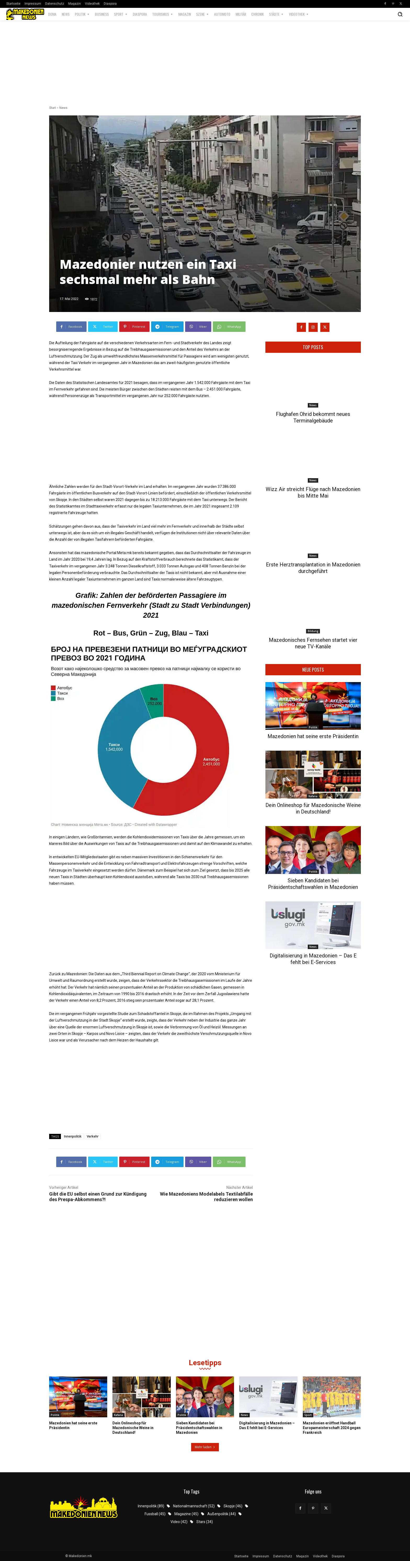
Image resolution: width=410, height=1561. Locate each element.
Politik (313, 727)
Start (52, 108)
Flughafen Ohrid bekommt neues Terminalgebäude (313, 417)
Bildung (313, 631)
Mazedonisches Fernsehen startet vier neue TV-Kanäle (313, 643)
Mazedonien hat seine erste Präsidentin (312, 736)
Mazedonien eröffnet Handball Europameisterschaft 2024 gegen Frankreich (332, 1428)
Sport (308, 1415)
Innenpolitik (73, 1136)
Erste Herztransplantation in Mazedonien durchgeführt (313, 567)
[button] (400, 14)
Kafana (313, 796)
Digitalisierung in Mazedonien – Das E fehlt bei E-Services (313, 958)
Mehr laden (205, 1447)
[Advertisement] (205, 63)
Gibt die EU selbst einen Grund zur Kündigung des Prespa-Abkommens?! (98, 1196)
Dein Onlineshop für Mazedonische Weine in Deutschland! (313, 808)
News (63, 108)
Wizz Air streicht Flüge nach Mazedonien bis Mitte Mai (313, 492)
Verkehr (93, 1136)
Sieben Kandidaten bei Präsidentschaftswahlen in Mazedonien (313, 883)
